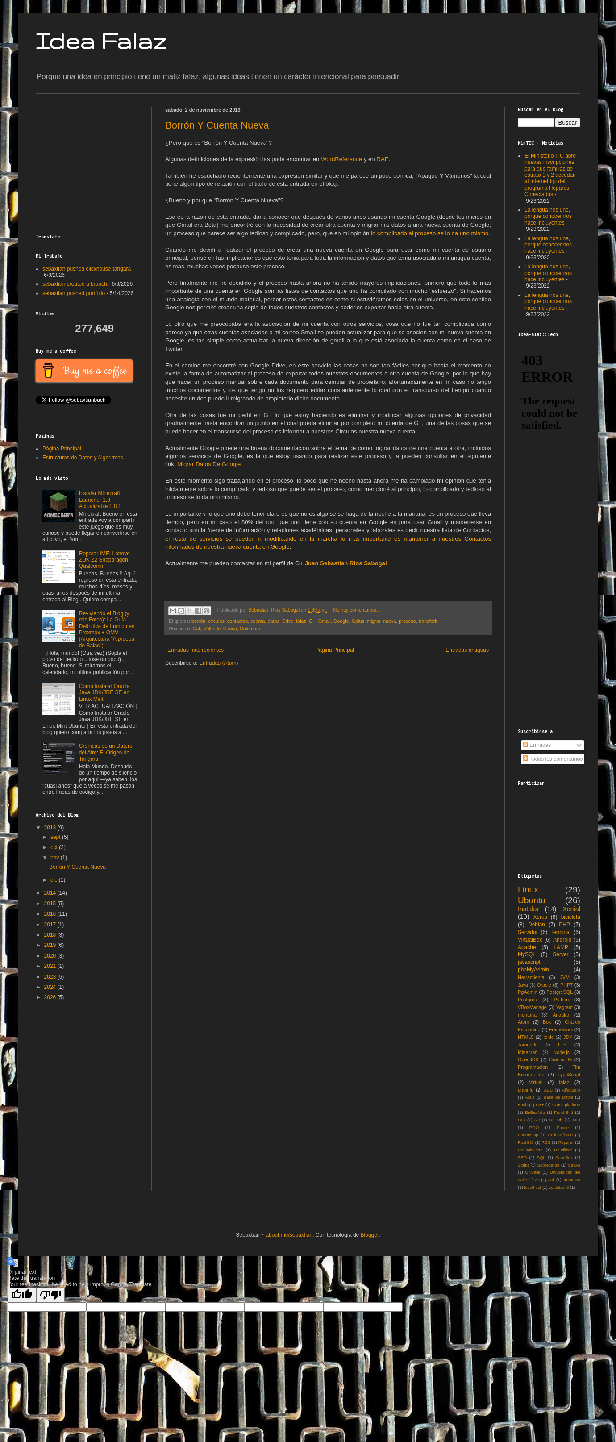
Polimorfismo (560, 1134)
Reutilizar (563, 1149)
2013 (51, 828)
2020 (51, 956)
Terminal (560, 932)
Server (560, 954)
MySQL (527, 954)
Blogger (370, 1235)
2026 (51, 997)
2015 (51, 903)
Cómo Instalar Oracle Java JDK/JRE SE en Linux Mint (104, 692)
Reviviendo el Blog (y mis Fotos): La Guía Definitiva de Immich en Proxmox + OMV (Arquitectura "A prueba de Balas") (107, 629)
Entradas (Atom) (218, 663)
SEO (522, 1157)
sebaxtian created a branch (74, 284)
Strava (574, 1165)
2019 (51, 945)
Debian (536, 924)
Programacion (533, 1067)
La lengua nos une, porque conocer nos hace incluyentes (548, 216)
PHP (564, 924)
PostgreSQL (559, 992)
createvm (571, 1179)
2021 (51, 966)
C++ (540, 1104)
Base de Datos (558, 1097)
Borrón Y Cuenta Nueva (217, 125)
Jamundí (527, 1044)
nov (55, 857)
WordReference (341, 159)
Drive (287, 621)
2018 (51, 935)
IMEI (575, 1119)
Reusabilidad (530, 1149)
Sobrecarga (548, 1165)
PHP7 (566, 985)
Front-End (563, 1112)
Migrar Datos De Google (209, 464)
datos (273, 621)
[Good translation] (22, 1295)
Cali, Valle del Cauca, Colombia (226, 628)
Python (561, 999)
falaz (301, 621)
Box (547, 1022)
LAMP (561, 947)
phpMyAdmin (533, 970)
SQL (541, 1157)
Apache (527, 947)
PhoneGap (528, 1134)
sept (56, 837)
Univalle (532, 1172)
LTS (562, 1044)
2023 (51, 977)
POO (534, 1127)
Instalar (528, 909)
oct (54, 847)
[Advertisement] (91, 163)
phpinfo (525, 1089)
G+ (312, 621)
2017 (51, 924)
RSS (545, 1142)
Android (562, 940)
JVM (565, 977)
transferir (428, 621)
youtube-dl (559, 1187)
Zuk (551, 1179)
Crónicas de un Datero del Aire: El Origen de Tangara (106, 752)
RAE (382, 159)
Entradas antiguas (467, 650)
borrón (198, 621)
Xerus (540, 917)
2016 (51, 914)
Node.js (561, 1052)
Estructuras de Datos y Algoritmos (82, 457)
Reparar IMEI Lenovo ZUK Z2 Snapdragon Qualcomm (104, 560)
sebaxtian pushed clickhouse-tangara (86, 269)
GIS (521, 1119)
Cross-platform (566, 1104)
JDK (567, 1037)
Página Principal (334, 650)
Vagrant (564, 1007)
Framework (561, 1029)
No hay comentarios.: (356, 610)
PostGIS (526, 1142)
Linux (528, 889)
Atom (523, 1022)
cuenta (257, 621)
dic (54, 880)
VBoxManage (532, 1007)
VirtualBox (530, 940)
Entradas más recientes (195, 650)
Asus (529, 1097)
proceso (407, 621)
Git (537, 1119)
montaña (527, 1014)
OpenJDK (528, 1059)
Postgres (527, 999)
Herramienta (531, 977)
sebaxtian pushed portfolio (73, 293)
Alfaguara (571, 1090)
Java (523, 985)
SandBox (564, 1157)
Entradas (537, 745)
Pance (563, 1127)
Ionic (548, 1037)
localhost (532, 1187)
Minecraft (527, 1052)
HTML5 (525, 1037)
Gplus (358, 621)
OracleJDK (560, 1059)
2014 (51, 893)
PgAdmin (527, 992)
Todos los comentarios (553, 759)
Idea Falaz (101, 41)
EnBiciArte (535, 1112)
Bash (523, 1104)
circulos (216, 621)
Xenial (571, 909)
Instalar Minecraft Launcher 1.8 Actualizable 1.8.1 (100, 499)
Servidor (528, 932)
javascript (529, 962)
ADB (548, 1090)
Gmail (324, 621)
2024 (51, 987)
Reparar (566, 1142)
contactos (237, 621)
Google (341, 621)
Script (523, 1165)
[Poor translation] (50, 1295)
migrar (373, 621)
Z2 (537, 1179)
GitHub (555, 1119)
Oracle (544, 985)
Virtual (535, 1082)
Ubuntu (531, 900)
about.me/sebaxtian (289, 1235)
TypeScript (569, 1074)
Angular (561, 1014)
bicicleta (570, 917)
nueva (389, 621)
